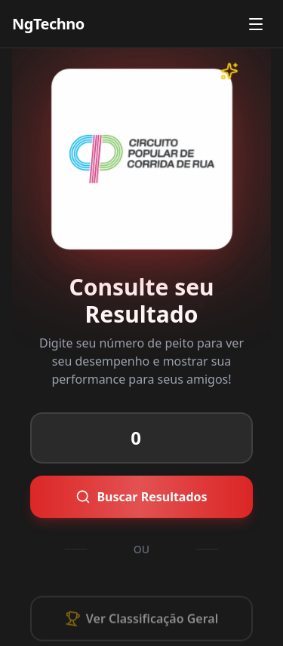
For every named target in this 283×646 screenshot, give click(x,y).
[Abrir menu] (256, 24)
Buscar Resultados (123, 494)
